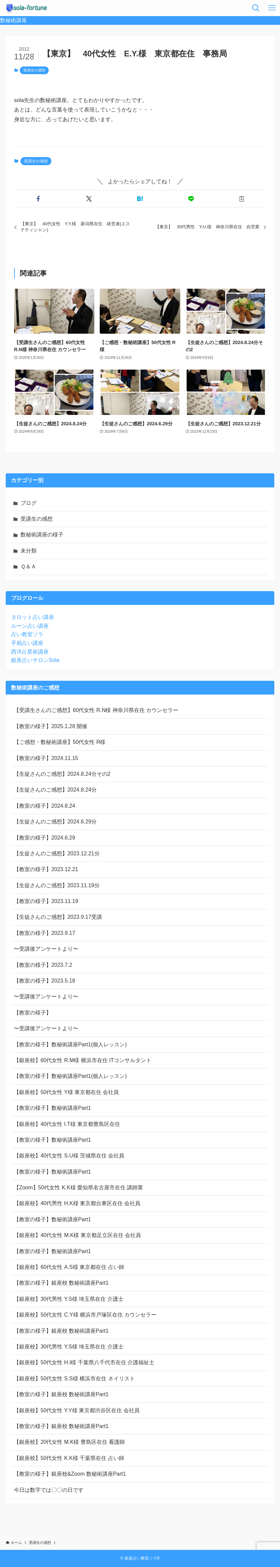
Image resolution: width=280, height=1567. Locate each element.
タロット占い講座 (32, 617)
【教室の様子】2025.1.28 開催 (51, 726)
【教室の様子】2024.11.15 (46, 758)
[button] (38, 198)
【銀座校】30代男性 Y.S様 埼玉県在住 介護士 (69, 1299)
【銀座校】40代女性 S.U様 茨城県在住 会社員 (69, 1155)
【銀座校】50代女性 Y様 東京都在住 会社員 (66, 1092)
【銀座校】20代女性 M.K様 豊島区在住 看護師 (69, 1442)
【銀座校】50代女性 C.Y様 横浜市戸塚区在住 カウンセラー (85, 1315)
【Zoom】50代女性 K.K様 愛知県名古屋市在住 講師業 (78, 1187)
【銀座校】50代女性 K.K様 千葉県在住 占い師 (69, 1458)
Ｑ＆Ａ (28, 566)
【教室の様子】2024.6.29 (44, 838)
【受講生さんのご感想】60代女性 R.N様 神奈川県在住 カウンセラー (96, 710)
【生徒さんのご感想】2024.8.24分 (55, 790)
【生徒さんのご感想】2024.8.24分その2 (62, 774)
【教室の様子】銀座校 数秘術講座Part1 (61, 1283)
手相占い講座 (27, 643)
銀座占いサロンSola (35, 660)
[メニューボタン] (272, 8)
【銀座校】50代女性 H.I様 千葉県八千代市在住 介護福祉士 (84, 1362)
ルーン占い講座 (30, 626)
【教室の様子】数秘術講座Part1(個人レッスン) (70, 1044)
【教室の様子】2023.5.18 (44, 981)
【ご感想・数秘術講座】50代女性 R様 (60, 742)
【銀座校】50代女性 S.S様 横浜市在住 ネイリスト (74, 1378)
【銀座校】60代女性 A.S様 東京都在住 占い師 (69, 1267)
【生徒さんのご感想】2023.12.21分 (57, 853)
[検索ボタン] (256, 8)
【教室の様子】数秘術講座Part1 (52, 1108)
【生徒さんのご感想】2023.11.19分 (57, 885)
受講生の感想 (34, 70)
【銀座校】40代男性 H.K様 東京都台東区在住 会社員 (77, 1203)
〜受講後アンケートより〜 (46, 949)
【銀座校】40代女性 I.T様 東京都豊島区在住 (67, 1124)
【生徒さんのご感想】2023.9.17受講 (58, 917)
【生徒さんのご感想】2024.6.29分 (55, 821)
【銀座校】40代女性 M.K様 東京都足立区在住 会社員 (77, 1235)
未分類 (28, 551)
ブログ (28, 503)
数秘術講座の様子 (41, 534)
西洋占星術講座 (30, 652)
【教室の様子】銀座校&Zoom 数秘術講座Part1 (70, 1474)
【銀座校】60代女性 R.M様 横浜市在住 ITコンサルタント (83, 1060)
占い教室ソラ (27, 634)
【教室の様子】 (32, 1012)
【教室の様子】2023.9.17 (44, 933)
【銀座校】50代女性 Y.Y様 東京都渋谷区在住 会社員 (77, 1410)
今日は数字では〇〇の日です (49, 1490)
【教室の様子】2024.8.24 (44, 806)
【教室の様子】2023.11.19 (46, 901)
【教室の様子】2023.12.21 (46, 869)
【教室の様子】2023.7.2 (43, 965)
